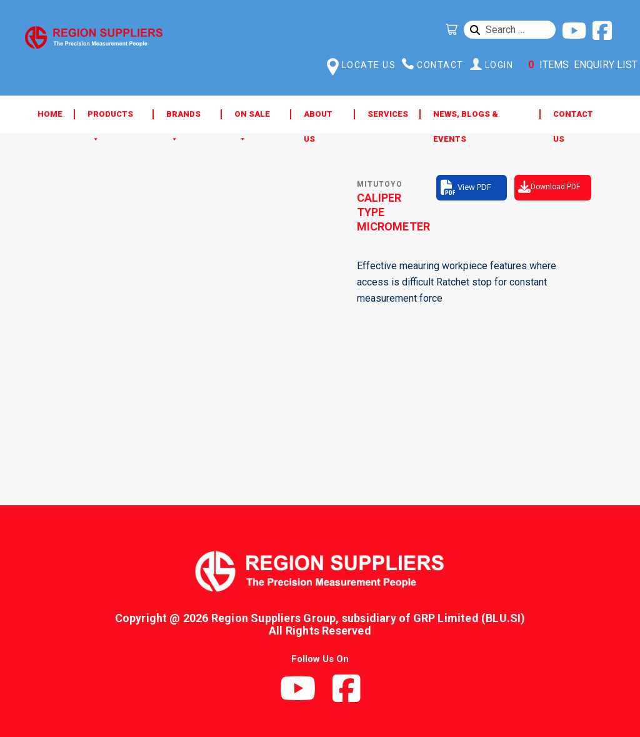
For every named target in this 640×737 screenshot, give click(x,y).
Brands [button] (183, 118)
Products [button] (110, 118)
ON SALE (252, 118)
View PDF (474, 187)
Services (388, 114)
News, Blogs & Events (465, 118)
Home (50, 114)
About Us (318, 118)
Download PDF (555, 186)
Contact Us (573, 118)
